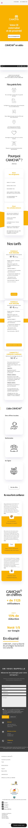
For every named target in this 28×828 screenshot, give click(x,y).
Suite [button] (5, 513)
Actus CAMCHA (6, 806)
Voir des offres (14, 487)
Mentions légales (5, 815)
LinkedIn (9, 730)
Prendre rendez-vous (14, 344)
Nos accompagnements (14, 36)
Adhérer (14, 294)
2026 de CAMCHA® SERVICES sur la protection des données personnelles (13, 710)
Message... (14, 698)
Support (3, 765)
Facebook (5, 804)
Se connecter (23, 1)
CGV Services (4, 812)
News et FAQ (4, 768)
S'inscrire (16, 1)
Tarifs (2, 759)
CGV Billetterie (5, 811)
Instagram (5, 802)
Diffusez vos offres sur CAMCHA (8, 774)
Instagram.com (10, 731)
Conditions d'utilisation (6, 810)
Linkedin (5, 800)
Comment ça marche (5, 756)
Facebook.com (10, 732)
